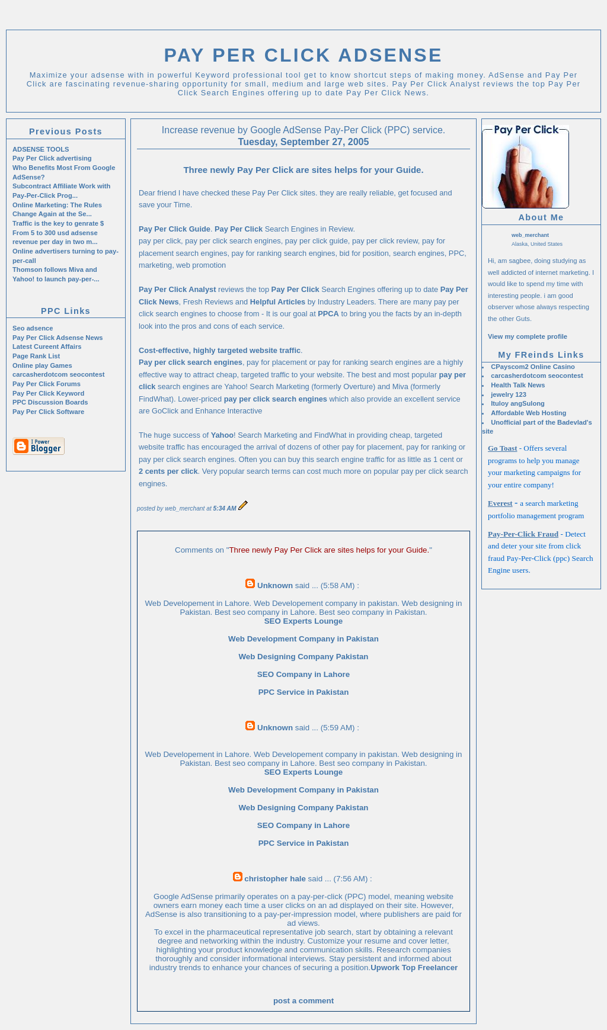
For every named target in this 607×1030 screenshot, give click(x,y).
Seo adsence (32, 328)
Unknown (275, 585)
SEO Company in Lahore (303, 674)
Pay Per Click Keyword (48, 393)
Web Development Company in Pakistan (303, 638)
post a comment (303, 1000)
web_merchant (530, 235)
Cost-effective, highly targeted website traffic (220, 350)
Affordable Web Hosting (528, 412)
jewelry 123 (508, 394)
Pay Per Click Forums (46, 383)
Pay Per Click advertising (52, 158)
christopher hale (275, 878)
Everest (500, 503)
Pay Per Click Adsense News (57, 337)
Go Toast (502, 448)
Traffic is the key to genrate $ (58, 223)
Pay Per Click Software (48, 411)
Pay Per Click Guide (174, 228)
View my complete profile (527, 336)
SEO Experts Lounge (303, 621)
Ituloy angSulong (518, 403)
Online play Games (42, 365)
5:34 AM (225, 508)
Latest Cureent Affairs (46, 346)
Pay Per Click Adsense (303, 55)
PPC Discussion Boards (50, 402)
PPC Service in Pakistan (303, 692)
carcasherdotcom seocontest (537, 375)
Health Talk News (518, 385)
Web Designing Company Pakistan (304, 656)
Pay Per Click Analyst (177, 289)
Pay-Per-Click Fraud (523, 534)
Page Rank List (36, 356)
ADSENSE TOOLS (40, 149)
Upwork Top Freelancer (414, 967)
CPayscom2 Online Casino (533, 366)
